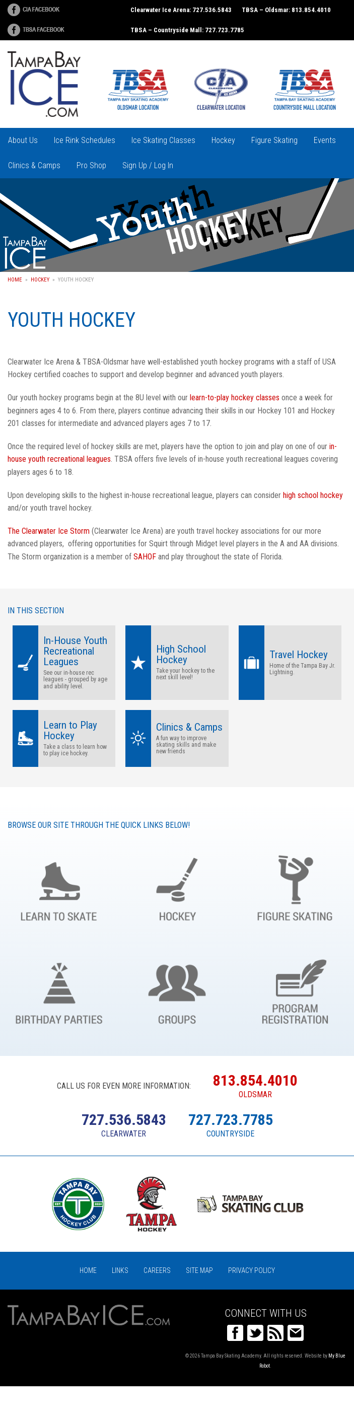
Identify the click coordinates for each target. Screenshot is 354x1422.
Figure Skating (274, 140)
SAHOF (144, 556)
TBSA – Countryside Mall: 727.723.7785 (187, 30)
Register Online (295, 989)
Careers (157, 1270)
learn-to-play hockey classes (234, 397)
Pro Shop (91, 165)
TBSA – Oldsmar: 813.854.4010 (286, 10)
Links (120, 1270)
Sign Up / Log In (147, 165)
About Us (23, 140)
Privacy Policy (251, 1270)
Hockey (223, 140)
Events (325, 140)
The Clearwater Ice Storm (50, 531)
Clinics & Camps (34, 165)
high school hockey (313, 495)
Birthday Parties (59, 989)
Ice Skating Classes (163, 140)
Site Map (199, 1270)
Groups (176, 989)
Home (15, 279)
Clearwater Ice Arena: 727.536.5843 (181, 10)
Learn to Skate (59, 886)
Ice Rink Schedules (84, 140)
